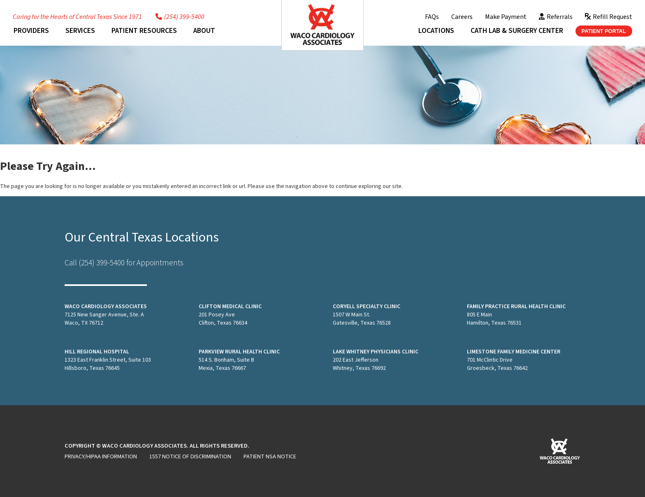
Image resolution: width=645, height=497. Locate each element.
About (204, 31)
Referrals (556, 16)
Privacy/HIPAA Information (101, 456)
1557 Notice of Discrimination (190, 456)
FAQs (432, 16)
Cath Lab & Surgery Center (517, 31)
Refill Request (608, 16)
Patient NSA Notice (270, 456)
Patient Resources (144, 31)
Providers (31, 31)
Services (80, 31)
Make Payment (506, 16)
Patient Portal (604, 31)
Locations (436, 31)
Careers (462, 16)
